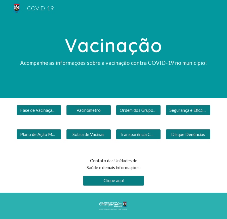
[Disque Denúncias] (188, 134)
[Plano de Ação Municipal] (39, 134)
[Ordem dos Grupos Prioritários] (138, 110)
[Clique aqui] (113, 180)
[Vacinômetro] (88, 110)
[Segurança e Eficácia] (188, 110)
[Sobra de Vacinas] (88, 134)
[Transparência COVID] (138, 134)
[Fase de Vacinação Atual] (39, 110)
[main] (113, 49)
